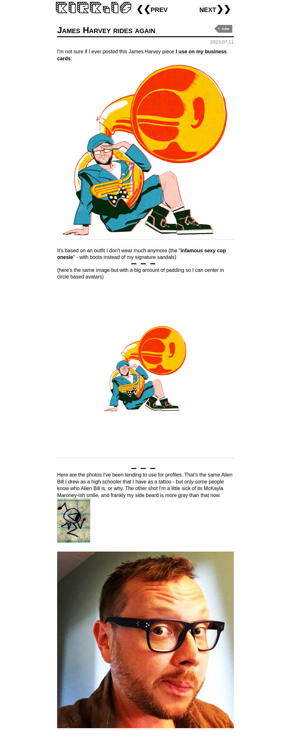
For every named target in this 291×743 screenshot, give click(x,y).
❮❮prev (152, 9)
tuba (225, 29)
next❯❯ (215, 9)
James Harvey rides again (106, 30)
